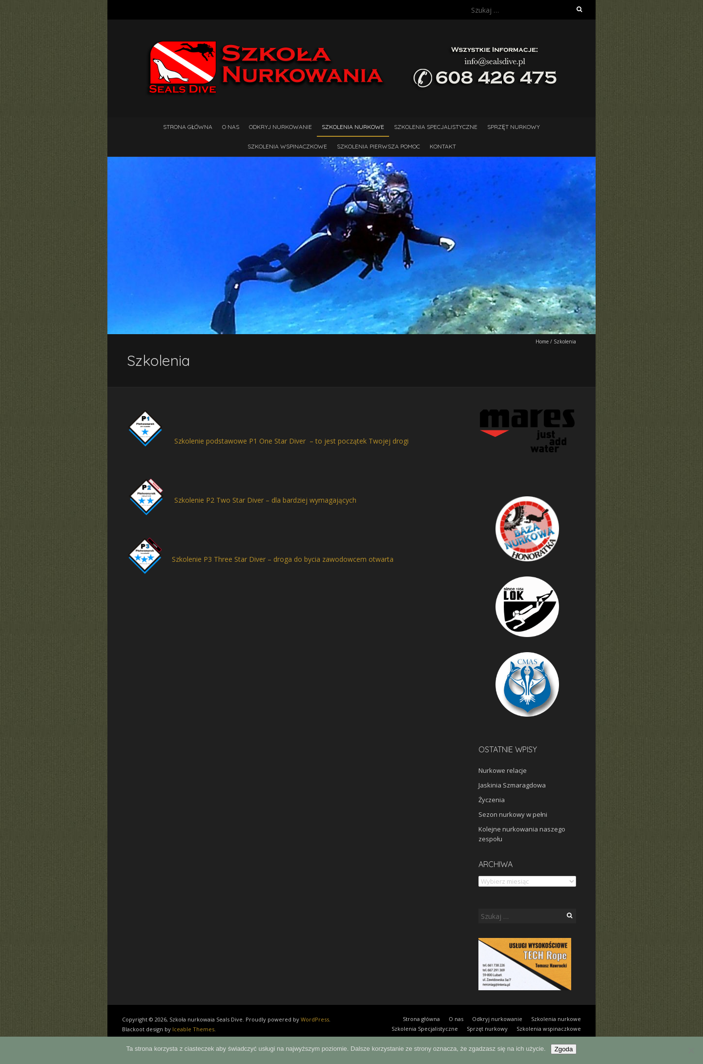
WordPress (315, 1019)
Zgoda (564, 1049)
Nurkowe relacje (502, 770)
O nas (230, 126)
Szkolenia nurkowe (353, 126)
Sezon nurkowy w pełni (512, 814)
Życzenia (491, 799)
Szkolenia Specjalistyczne (435, 126)
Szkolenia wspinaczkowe (287, 146)
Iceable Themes (193, 1029)
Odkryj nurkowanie (280, 126)
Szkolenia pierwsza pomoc (378, 146)
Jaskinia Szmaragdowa (512, 785)
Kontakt (443, 146)
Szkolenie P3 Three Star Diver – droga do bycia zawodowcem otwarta (282, 559)
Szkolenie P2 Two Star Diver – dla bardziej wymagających (265, 500)
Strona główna (187, 126)
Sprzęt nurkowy (513, 126)
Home (542, 341)
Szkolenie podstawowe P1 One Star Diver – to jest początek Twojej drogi (291, 441)
